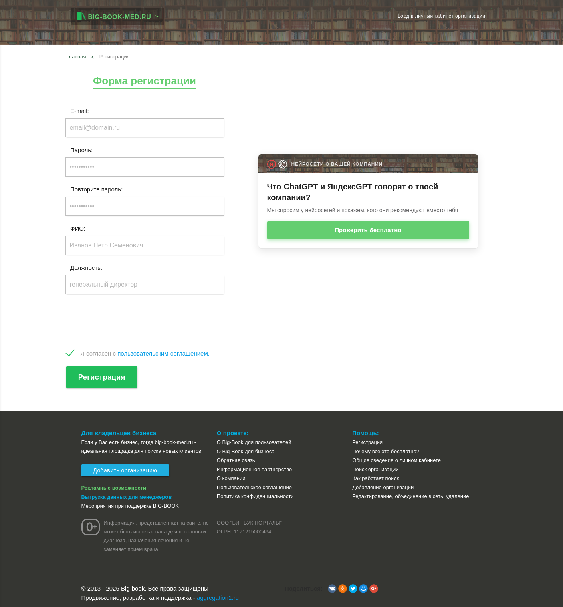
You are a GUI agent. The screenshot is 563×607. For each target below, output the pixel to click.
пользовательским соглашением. (163, 353)
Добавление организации (383, 487)
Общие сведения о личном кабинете (396, 460)
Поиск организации (375, 469)
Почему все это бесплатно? (385, 451)
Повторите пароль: (96, 189)
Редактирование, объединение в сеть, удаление (410, 496)
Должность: (86, 267)
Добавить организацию (125, 470)
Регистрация (101, 377)
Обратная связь (236, 460)
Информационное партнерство (254, 469)
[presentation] (126, 322)
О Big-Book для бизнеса (246, 451)
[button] (332, 588)
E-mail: (79, 110)
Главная (76, 57)
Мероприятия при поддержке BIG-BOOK (130, 506)
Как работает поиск (375, 478)
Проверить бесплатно (368, 230)
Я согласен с (145, 353)
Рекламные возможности (114, 488)
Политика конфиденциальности (255, 496)
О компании (231, 478)
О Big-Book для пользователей (254, 442)
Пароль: (81, 150)
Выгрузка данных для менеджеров (126, 497)
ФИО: (77, 228)
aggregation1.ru (218, 597)
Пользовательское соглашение (254, 487)
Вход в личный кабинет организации (441, 16)
